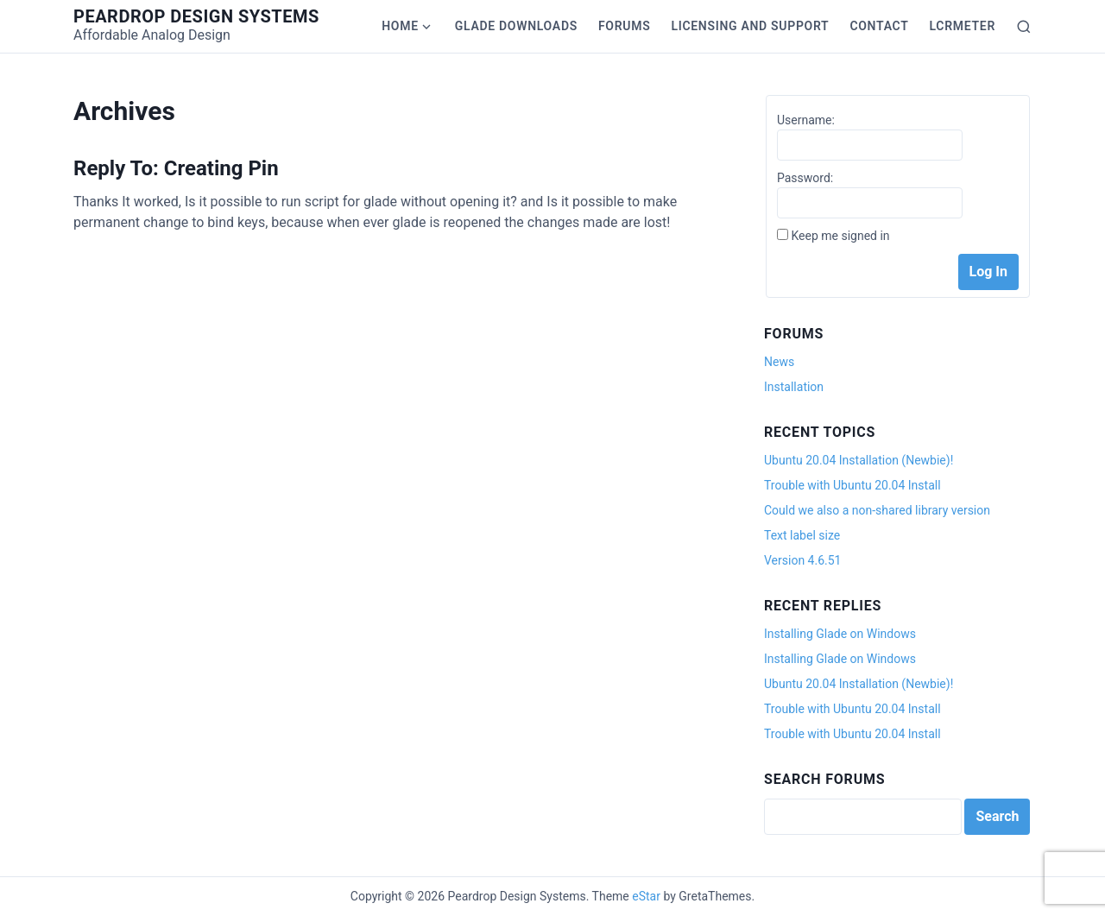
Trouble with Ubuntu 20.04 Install (852, 485)
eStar (646, 896)
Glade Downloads (516, 26)
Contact (878, 26)
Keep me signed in (840, 236)
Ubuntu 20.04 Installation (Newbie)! (858, 460)
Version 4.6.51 (802, 560)
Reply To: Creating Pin (176, 168)
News (779, 362)
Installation (794, 387)
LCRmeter (962, 26)
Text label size (802, 535)
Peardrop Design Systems (196, 16)
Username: (806, 120)
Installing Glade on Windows (840, 634)
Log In (988, 271)
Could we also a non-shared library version (877, 510)
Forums (624, 26)
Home (400, 26)
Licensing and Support (750, 26)
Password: (805, 178)
